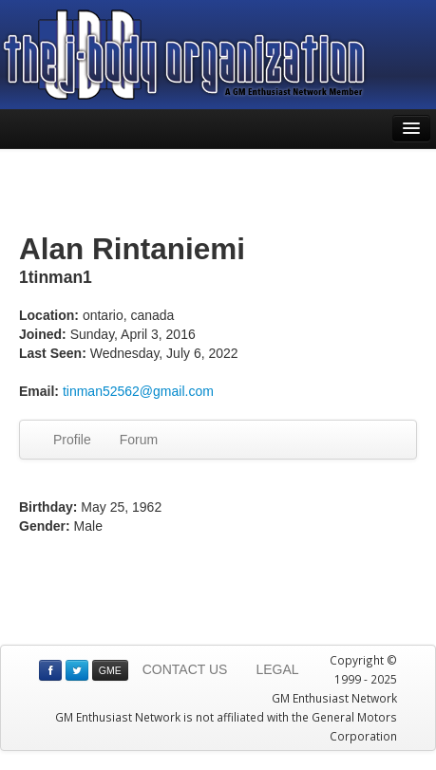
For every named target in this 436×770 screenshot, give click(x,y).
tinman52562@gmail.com (138, 391)
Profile (72, 439)
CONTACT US (185, 669)
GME (110, 670)
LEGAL (277, 669)
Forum (139, 439)
